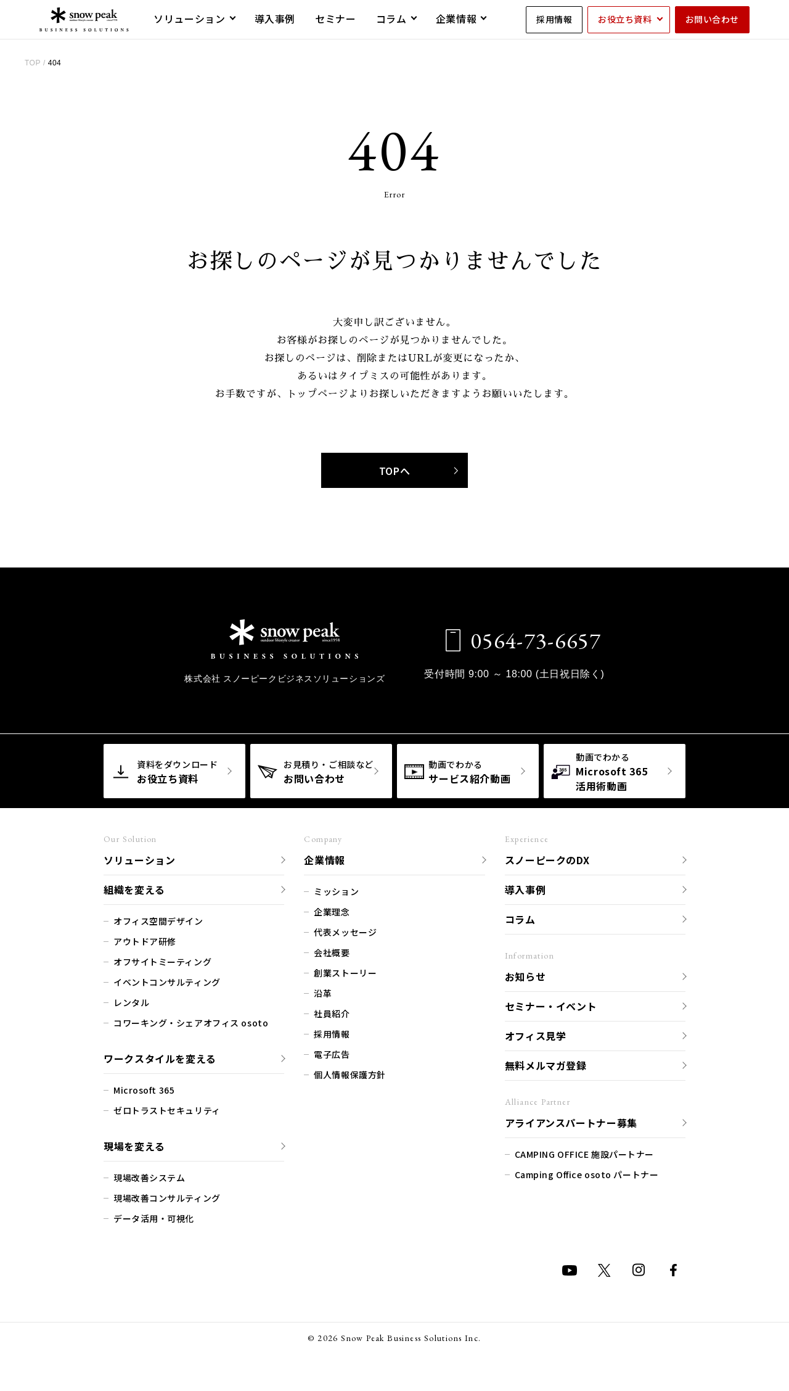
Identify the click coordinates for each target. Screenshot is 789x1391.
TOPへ (418, 469)
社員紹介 (332, 1011)
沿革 (323, 991)
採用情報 (554, 19)
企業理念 (332, 910)
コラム (520, 917)
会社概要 (332, 950)
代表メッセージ (345, 930)
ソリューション (139, 858)
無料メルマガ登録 (546, 1063)
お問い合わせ (712, 19)
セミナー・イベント (551, 1004)
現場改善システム (149, 1176)
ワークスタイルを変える (160, 1056)
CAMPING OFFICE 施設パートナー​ (584, 1152)
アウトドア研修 (144, 939)
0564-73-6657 (527, 639)
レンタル (131, 1000)
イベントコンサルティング (167, 980)
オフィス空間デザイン (158, 919)
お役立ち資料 (625, 19)
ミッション (336, 889)
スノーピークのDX (547, 858)
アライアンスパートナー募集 (571, 1120)
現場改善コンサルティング (167, 1196)
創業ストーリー (345, 971)
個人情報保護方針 (349, 1073)
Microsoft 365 (143, 1088)
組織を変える (134, 887)
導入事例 (525, 887)
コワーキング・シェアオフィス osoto (190, 1021)
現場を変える (134, 1144)
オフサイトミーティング (162, 960)
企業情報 (324, 858)
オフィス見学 (535, 1033)
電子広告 (332, 1052)
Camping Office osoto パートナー (587, 1172)
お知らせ (525, 974)
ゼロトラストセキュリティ (167, 1108)
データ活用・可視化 (153, 1216)
